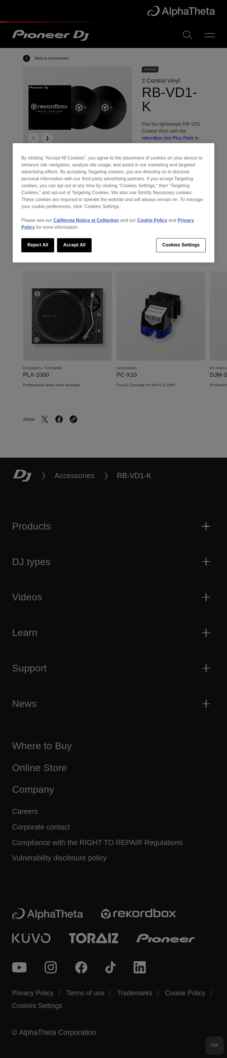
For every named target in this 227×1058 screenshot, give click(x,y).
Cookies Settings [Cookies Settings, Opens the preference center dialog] (181, 245)
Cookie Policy (152, 220)
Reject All (37, 245)
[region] (113, 202)
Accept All (74, 245)
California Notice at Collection (86, 220)
